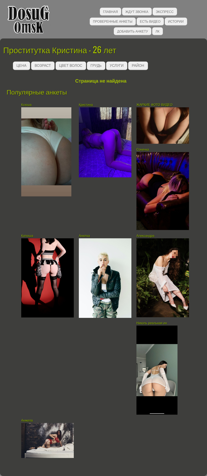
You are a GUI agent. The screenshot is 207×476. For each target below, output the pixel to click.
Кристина (86, 104)
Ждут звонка (136, 11)
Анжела (27, 420)
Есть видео (150, 21)
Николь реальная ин (151, 323)
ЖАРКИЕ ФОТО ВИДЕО (154, 104)
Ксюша (27, 104)
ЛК (157, 31)
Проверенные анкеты (112, 21)
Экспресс (165, 11)
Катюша (27, 235)
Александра (145, 235)
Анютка (84, 235)
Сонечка (142, 149)
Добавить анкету (132, 31)
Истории (176, 21)
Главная (110, 11)
